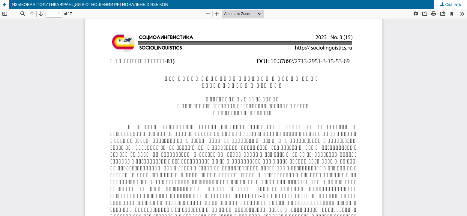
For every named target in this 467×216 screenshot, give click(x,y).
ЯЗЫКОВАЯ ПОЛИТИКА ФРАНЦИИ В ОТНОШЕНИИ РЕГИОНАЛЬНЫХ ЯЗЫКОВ (90, 4)
